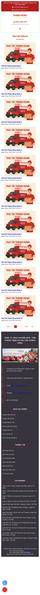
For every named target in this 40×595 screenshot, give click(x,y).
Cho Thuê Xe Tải (7, 434)
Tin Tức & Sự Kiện (7, 473)
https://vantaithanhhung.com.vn (22, 393)
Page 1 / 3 (9, 326)
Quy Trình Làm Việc (8, 454)
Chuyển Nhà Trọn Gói (8, 415)
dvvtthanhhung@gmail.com (20, 7)
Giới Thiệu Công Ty (8, 450)
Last (32, 326)
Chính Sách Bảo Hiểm (9, 462)
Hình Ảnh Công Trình (8, 470)
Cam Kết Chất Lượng (8, 458)
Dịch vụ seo (27, 550)
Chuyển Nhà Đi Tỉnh (8, 422)
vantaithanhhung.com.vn (19, 9)
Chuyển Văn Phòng (8, 418)
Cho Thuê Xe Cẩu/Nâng (9, 438)
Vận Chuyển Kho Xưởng (9, 426)
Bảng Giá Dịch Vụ (7, 466)
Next (26, 326)
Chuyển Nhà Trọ (7, 430)
